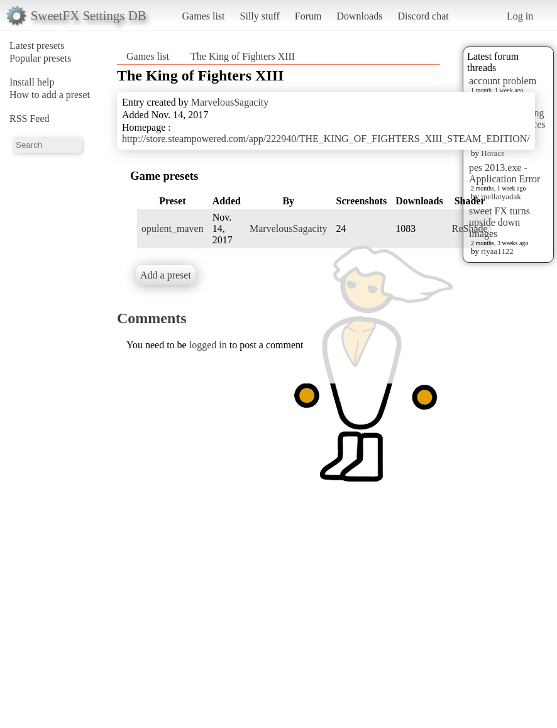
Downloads (359, 16)
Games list (203, 16)
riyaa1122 (497, 251)
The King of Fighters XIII (242, 56)
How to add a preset (49, 94)
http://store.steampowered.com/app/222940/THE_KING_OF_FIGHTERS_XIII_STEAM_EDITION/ (326, 138)
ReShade (470, 228)
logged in (208, 344)
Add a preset (165, 275)
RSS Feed (29, 118)
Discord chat (422, 16)
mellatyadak (501, 196)
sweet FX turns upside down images (499, 222)
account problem (502, 80)
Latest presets (37, 45)
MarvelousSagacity (230, 102)
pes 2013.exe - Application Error (504, 173)
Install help (32, 82)
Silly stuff (260, 16)
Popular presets (40, 58)
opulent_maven (172, 228)
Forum (308, 16)
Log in (520, 16)
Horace (493, 153)
